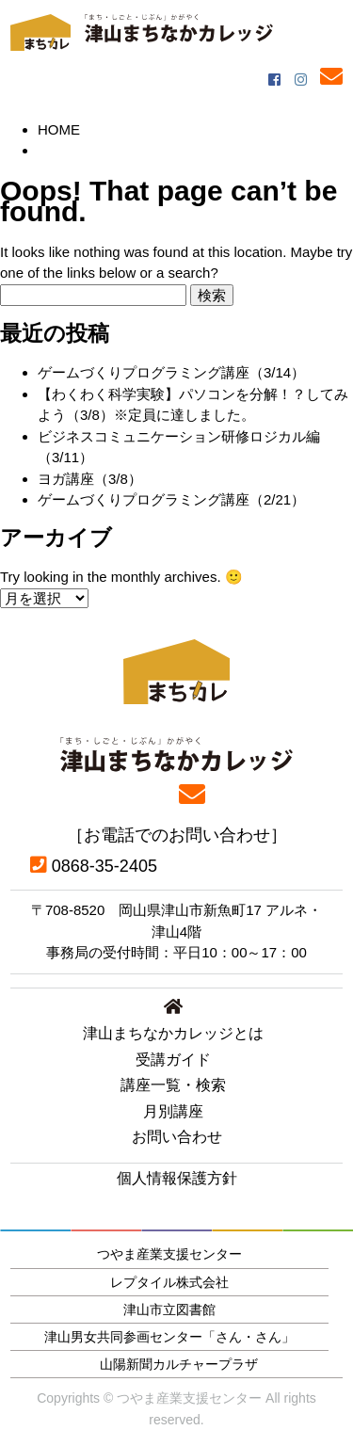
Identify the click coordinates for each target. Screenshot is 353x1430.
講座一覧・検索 (173, 1085)
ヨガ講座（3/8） (90, 479)
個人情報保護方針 (177, 1178)
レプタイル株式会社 (169, 1282)
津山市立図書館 (169, 1309)
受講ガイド (173, 1060)
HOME (59, 129)
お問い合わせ (177, 1137)
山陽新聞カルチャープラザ (179, 1364)
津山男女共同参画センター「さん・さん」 (169, 1336)
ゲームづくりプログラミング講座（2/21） (171, 499)
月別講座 (173, 1111)
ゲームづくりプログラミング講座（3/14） (171, 372)
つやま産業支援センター (169, 1253)
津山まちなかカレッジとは (173, 1033)
